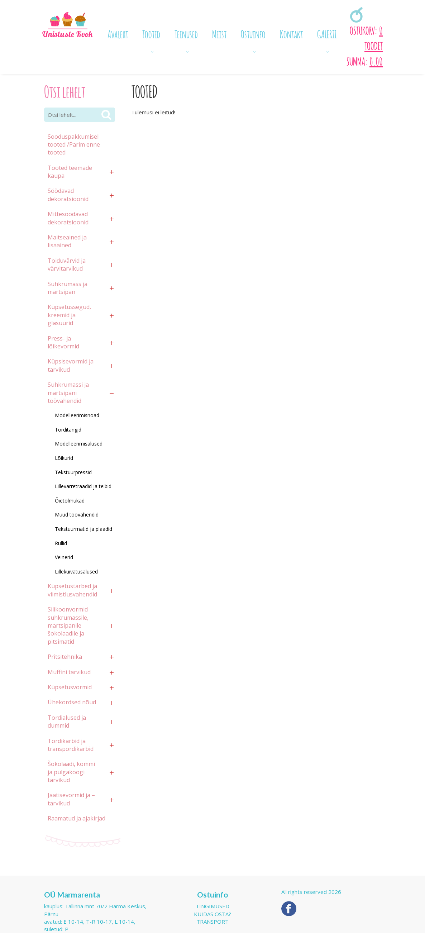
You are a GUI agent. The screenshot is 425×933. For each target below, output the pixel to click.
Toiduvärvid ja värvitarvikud (67, 264)
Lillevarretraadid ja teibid (83, 486)
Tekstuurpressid (73, 472)
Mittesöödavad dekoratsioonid (68, 218)
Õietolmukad (70, 500)
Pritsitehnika (65, 657)
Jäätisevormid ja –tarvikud (71, 799)
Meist (219, 33)
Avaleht (118, 33)
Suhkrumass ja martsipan (67, 288)
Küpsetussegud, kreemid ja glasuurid (69, 315)
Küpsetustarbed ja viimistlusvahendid (72, 590)
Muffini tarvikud (69, 672)
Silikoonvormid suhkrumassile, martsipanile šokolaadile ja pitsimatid (68, 625)
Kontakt (291, 33)
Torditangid (68, 429)
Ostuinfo (253, 33)
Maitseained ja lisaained (67, 241)
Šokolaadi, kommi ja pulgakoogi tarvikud (71, 772)
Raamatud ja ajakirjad (76, 818)
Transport (212, 921)
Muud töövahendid (77, 514)
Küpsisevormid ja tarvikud (71, 365)
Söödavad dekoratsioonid (68, 195)
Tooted (151, 33)
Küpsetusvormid (70, 687)
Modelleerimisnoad (77, 415)
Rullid (61, 543)
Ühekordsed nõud (72, 702)
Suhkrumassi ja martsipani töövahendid (68, 393)
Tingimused (212, 906)
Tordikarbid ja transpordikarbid (71, 745)
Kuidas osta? (212, 914)
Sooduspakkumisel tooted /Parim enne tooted (74, 145)
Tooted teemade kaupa (70, 172)
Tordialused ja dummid (67, 721)
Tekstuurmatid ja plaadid (83, 528)
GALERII (326, 33)
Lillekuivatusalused (76, 571)
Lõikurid (64, 457)
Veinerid (64, 557)
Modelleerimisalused (78, 443)
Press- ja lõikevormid (63, 342)
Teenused (186, 33)
